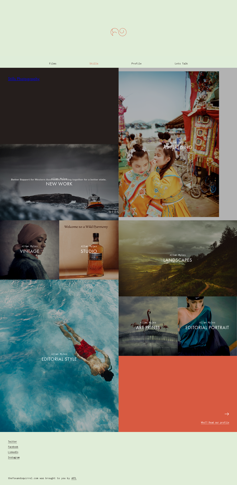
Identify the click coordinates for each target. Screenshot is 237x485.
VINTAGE (29, 248)
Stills (94, 60)
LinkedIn (14, 449)
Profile (137, 60)
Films (52, 60)
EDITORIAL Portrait (207, 324)
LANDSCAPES (177, 257)
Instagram (14, 454)
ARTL (74, 475)
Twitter (13, 438)
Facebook (14, 443)
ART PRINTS (148, 324)
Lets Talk (181, 60)
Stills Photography (24, 75)
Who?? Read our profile (213, 419)
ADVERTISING (178, 144)
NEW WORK (59, 181)
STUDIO (89, 248)
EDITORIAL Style (59, 356)
